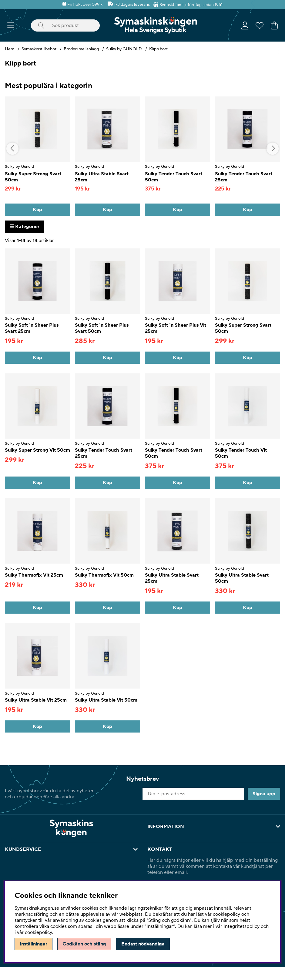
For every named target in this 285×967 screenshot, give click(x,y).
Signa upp (264, 794)
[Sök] (65, 25)
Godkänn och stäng (84, 944)
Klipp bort (158, 49)
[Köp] (37, 210)
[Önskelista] (259, 25)
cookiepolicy (38, 932)
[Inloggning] (245, 25)
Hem (9, 49)
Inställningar (33, 944)
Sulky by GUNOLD (124, 49)
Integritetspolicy (241, 926)
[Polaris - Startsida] (155, 25)
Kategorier (24, 227)
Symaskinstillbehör (39, 49)
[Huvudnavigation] (11, 25)
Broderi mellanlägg (81, 49)
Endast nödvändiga (143, 944)
